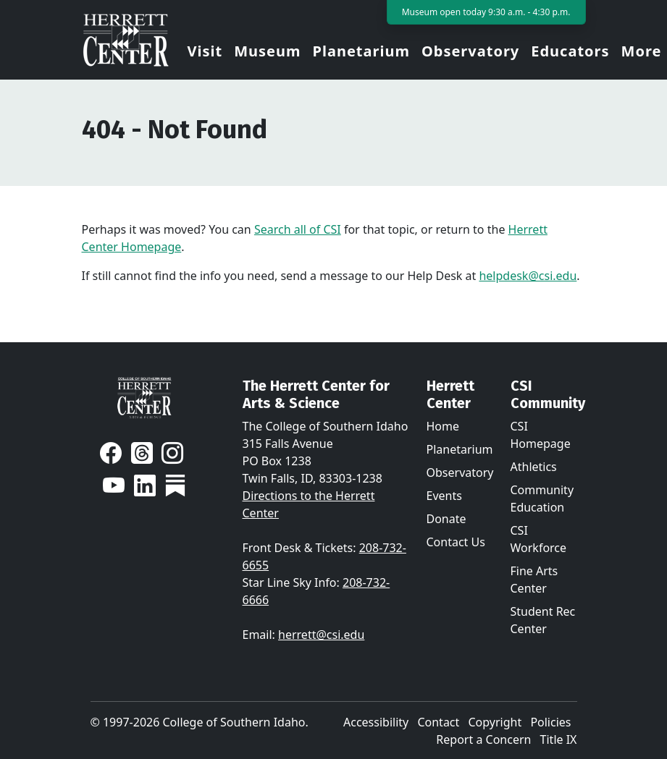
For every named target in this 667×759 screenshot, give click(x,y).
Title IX (558, 739)
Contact (438, 722)
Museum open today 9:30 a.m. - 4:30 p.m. (486, 12)
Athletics (534, 467)
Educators (570, 51)
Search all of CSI (297, 229)
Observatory (470, 51)
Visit (205, 51)
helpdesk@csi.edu (527, 276)
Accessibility (375, 722)
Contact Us (456, 542)
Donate (446, 519)
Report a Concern (483, 739)
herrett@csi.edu (321, 635)
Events (444, 496)
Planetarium (361, 51)
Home (443, 426)
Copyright (494, 722)
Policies (550, 722)
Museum (267, 51)
